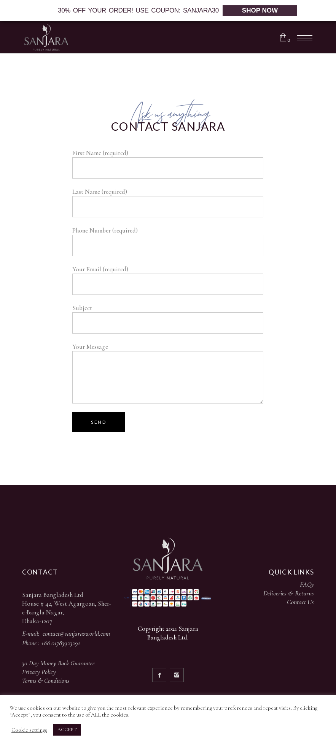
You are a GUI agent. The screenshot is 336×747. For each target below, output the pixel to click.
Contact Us (300, 602)
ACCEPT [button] (66, 729)
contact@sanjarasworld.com (76, 633)
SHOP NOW (260, 10)
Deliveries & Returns (288, 593)
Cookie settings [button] (29, 729)
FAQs (307, 584)
